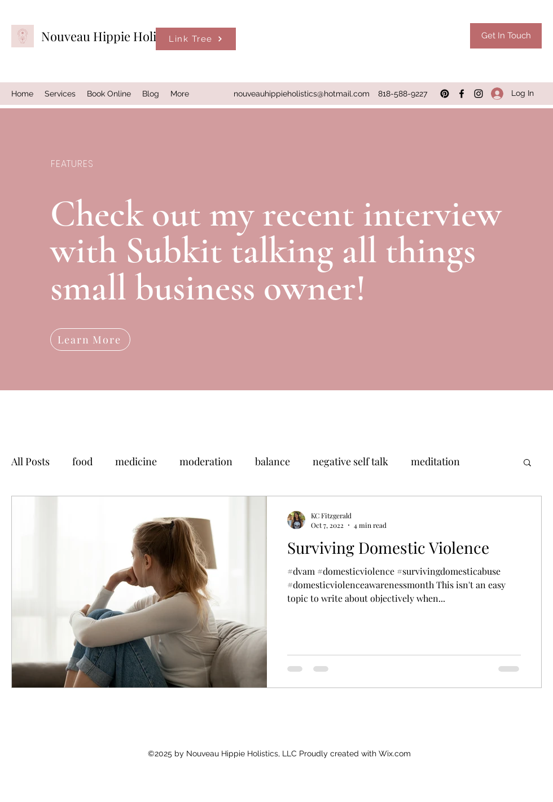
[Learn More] (90, 339)
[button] (527, 463)
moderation (205, 461)
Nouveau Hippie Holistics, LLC (126, 36)
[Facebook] (461, 93)
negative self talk (350, 461)
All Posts (30, 461)
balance (272, 461)
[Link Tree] (196, 39)
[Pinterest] (444, 93)
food (82, 461)
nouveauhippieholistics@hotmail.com (302, 93)
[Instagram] (478, 93)
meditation (435, 461)
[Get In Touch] (506, 36)
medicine (136, 461)
